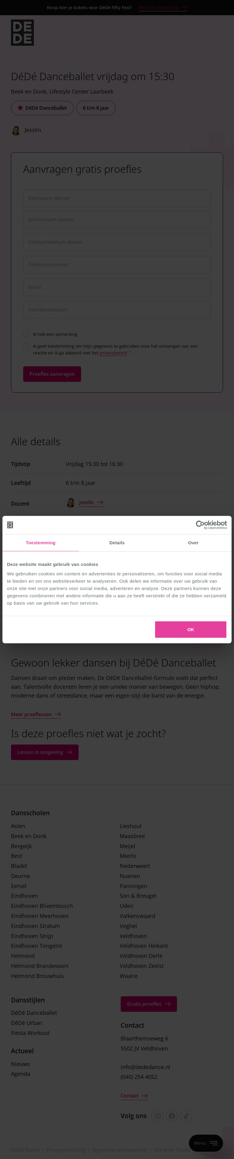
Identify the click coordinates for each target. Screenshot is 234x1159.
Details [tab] (117, 542)
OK (190, 629)
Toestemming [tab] (41, 542)
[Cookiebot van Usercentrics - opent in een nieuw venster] (200, 524)
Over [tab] (193, 542)
